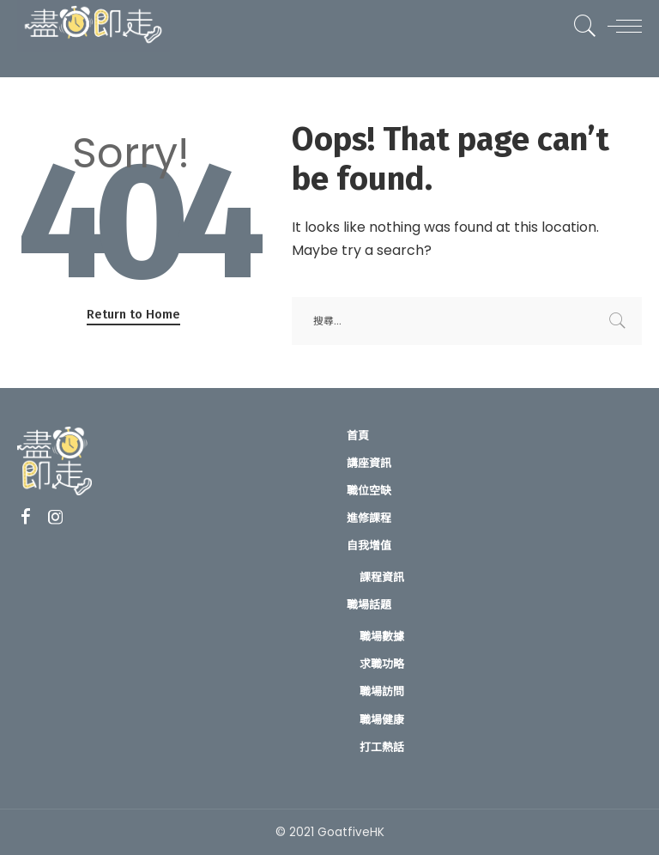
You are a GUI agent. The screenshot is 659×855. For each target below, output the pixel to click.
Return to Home (133, 314)
